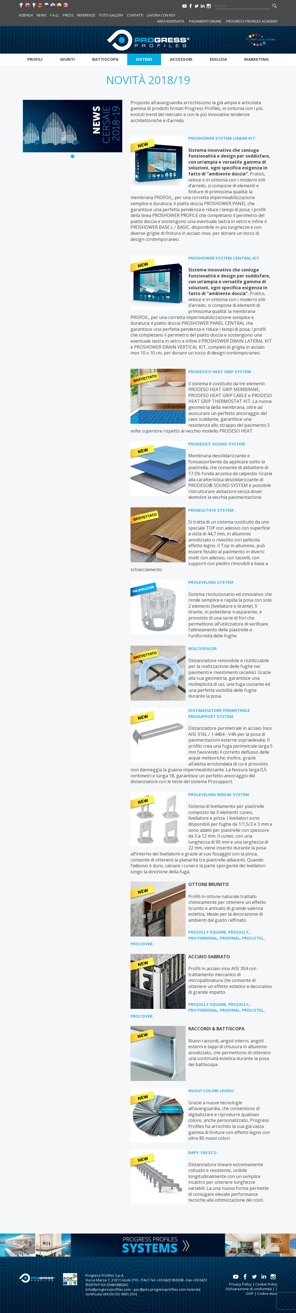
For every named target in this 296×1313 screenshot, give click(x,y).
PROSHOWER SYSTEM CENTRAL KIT (223, 258)
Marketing (256, 59)
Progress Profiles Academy (252, 21)
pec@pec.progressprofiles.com (160, 1289)
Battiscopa (105, 59)
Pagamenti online (205, 21)
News (42, 15)
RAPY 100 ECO (202, 1152)
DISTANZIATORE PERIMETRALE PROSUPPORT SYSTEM (219, 713)
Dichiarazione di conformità (249, 1288)
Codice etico (267, 1293)
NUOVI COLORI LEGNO (211, 1090)
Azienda (26, 15)
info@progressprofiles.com (108, 1289)
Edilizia (218, 59)
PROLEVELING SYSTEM (210, 582)
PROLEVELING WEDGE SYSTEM (218, 794)
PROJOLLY (238, 932)
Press (68, 15)
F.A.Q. (54, 15)
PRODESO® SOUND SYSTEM (216, 444)
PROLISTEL (253, 938)
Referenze (86, 15)
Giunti (67, 59)
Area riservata (170, 21)
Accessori (181, 59)
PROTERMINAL (203, 938)
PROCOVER (141, 943)
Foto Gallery (111, 15)
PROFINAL (230, 938)
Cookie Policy (266, 1284)
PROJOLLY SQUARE (207, 932)
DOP (250, 1293)
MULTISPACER (202, 648)
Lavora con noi (161, 15)
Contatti (135, 15)
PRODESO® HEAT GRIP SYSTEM (219, 371)
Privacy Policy (240, 1284)
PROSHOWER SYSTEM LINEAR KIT (221, 138)
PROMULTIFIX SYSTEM (211, 510)
